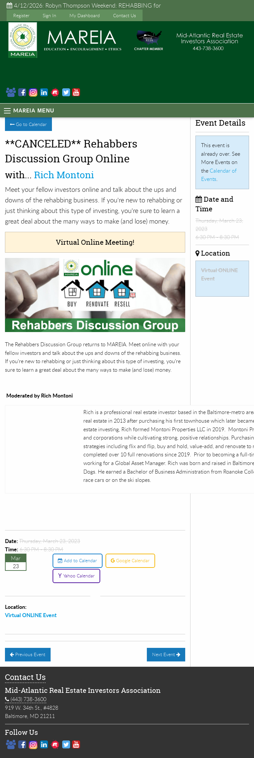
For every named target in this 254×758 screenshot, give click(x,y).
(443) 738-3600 (25, 699)
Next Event (166, 654)
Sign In (49, 15)
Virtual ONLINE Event (31, 615)
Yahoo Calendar (76, 575)
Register (21, 15)
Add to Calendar (77, 560)
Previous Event (27, 654)
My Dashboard (84, 15)
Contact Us (124, 15)
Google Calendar (130, 560)
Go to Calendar (28, 124)
